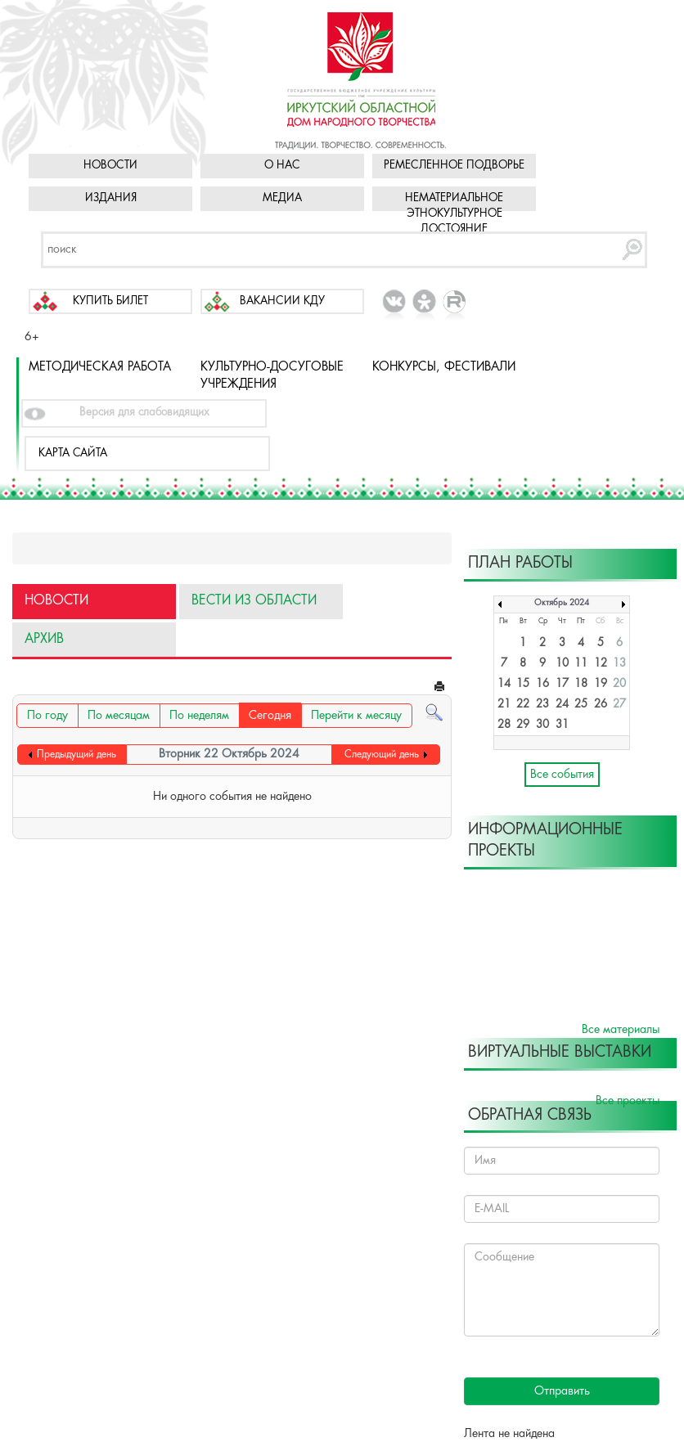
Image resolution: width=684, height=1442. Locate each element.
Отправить (562, 1391)
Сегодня (270, 715)
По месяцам (119, 715)
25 (580, 705)
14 (504, 684)
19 (600, 684)
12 (600, 664)
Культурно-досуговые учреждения (272, 376)
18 (580, 684)
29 (522, 725)
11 (580, 664)
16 (542, 684)
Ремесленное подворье (454, 165)
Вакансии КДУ (282, 301)
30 (542, 725)
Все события (562, 774)
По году (47, 715)
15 (522, 684)
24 (562, 705)
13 (619, 664)
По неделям (199, 715)
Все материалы (620, 1029)
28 (504, 725)
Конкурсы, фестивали (443, 367)
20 (619, 684)
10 (562, 664)
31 (562, 725)
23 (542, 705)
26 (600, 705)
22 (522, 705)
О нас (282, 165)
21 (504, 705)
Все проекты (627, 1100)
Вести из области (254, 601)
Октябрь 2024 (561, 603)
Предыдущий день (76, 754)
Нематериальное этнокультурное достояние (454, 214)
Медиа (282, 198)
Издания (111, 198)
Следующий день (381, 754)
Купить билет (110, 301)
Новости (110, 165)
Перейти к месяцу (356, 715)
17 (562, 684)
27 (619, 705)
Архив (44, 639)
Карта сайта (72, 453)
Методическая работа (100, 367)
